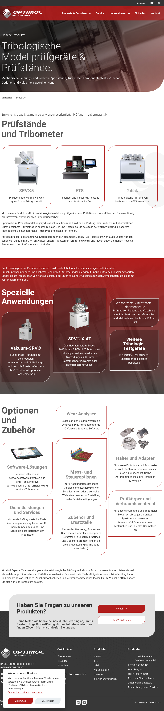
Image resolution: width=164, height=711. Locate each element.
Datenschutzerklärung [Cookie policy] (19, 692)
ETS (80, 190)
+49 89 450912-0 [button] (120, 619)
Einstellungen (48, 701)
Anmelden (141, 3)
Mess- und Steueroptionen (81, 474)
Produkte (20, 97)
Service (100, 13)
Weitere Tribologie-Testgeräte (134, 344)
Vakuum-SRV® (26, 348)
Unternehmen (118, 13)
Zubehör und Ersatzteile (81, 520)
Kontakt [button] (120, 608)
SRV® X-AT (79, 339)
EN (158, 3)
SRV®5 (26, 190)
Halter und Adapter (135, 458)
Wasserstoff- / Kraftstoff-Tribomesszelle (134, 305)
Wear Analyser (81, 413)
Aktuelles (140, 13)
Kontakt (155, 13)
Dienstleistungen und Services (27, 510)
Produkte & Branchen (74, 13)
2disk (132, 190)
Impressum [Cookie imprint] (37, 692)
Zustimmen (20, 701)
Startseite (7, 97)
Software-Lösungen (27, 467)
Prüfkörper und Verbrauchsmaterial (135, 501)
